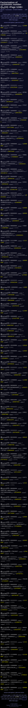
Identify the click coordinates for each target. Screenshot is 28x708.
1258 (20, 18)
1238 (14, 14)
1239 (16, 14)
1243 (2, 16)
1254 (8, 18)
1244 (5, 16)
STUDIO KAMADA (17, 9)
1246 (10, 16)
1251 (26, 16)
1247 (13, 16)
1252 (2, 18)
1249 (20, 16)
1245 (7, 16)
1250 (23, 16)
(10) (5, 25)
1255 (11, 18)
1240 (19, 14)
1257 (17, 18)
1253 (5, 18)
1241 (22, 14)
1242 (25, 14)
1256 (14, 18)
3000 (10, 19)
